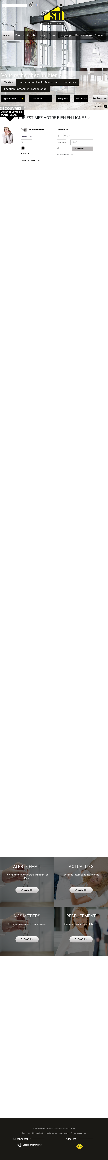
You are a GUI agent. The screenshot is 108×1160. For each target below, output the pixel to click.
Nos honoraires (51, 1133)
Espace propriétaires (29, 1144)
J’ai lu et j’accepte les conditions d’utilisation (65, 157)
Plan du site (26, 1133)
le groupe (66, 35)
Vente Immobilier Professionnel (38, 82)
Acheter (32, 35)
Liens (60, 1133)
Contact (100, 35)
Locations (70, 82)
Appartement (32, 130)
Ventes (8, 82)
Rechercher (100, 98)
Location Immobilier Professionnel (25, 88)
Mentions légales (38, 1133)
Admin (66, 1133)
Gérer (53, 35)
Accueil (7, 35)
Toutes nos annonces (78, 1133)
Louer (43, 35)
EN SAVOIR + (27, 890)
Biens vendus (83, 35)
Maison (25, 150)
